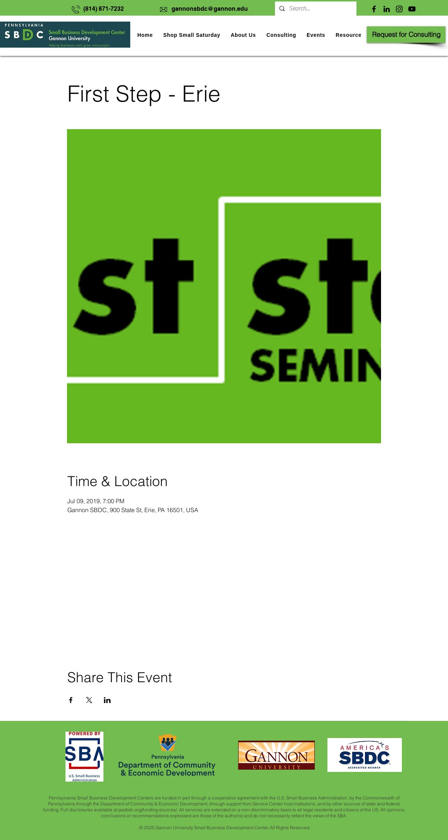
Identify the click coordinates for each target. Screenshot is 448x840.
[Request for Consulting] (406, 34)
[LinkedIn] (386, 8)
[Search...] (315, 8)
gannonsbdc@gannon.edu (210, 8)
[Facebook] (373, 8)
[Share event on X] (89, 700)
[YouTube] (411, 8)
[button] (316, 35)
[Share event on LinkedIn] (107, 700)
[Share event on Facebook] (70, 700)
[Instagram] (399, 8)
